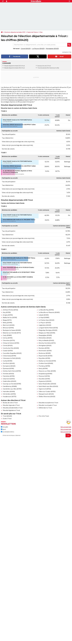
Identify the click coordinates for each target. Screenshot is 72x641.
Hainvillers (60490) (9, 391)
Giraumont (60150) (9, 379)
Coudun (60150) (8, 350)
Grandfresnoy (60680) (10, 386)
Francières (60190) (8, 376)
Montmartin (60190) (45, 350)
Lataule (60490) (44, 315)
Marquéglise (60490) (45, 335)
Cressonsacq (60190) (9, 356)
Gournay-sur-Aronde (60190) (12, 384)
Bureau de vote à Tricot (10, 403)
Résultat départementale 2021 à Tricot (14, 65)
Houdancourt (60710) (9, 396)
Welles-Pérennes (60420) (47, 396)
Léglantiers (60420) (45, 325)
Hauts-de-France (32, 32)
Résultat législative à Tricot (11, 410)
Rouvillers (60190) (44, 379)
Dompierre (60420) (9, 366)
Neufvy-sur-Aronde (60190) (47, 361)
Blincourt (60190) (8, 328)
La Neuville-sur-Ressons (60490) (49, 312)
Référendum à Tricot (45, 408)
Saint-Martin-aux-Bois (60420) (48, 386)
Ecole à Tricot (7, 418)
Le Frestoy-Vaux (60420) (46, 320)
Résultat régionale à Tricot (11, 405)
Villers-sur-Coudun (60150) (47, 391)
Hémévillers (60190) (9, 394)
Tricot (39, 68)
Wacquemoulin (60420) (46, 394)
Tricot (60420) (7, 416)
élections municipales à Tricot (18, 100)
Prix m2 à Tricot (44, 416)
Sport (3, 429)
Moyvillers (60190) (44, 358)
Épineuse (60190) (8, 368)
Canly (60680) (7, 335)
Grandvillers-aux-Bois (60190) (12, 389)
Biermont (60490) (8, 325)
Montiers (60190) (44, 348)
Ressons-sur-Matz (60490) (47, 371)
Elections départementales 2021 (14, 32)
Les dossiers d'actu (7, 432)
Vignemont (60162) (45, 389)
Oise (41, 32)
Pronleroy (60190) (44, 366)
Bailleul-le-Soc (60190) (10, 317)
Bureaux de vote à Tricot (44, 65)
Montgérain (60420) (52, 48)
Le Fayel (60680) (44, 317)
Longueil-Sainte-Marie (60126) (48, 328)
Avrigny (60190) (8, 315)
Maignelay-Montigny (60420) (48, 330)
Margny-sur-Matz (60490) (47, 333)
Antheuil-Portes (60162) (10, 310)
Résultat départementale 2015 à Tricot (14, 68)
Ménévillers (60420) (45, 338)
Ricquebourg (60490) (45, 373)
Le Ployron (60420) (38, 48)
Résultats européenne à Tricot (48, 403)
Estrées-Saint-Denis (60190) (12, 371)
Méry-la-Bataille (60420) (46, 340)
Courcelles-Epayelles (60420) (12, 353)
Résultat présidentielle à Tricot (12, 408)
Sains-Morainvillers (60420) (47, 384)
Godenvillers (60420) (9, 381)
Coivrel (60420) (25, 48)
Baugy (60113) (7, 320)
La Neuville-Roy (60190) (46, 310)
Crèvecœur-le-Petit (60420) (11, 358)
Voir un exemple (66, 427)
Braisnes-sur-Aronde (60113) (12, 333)
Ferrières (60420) (8, 373)
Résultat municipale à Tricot (48, 405)
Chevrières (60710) (9, 340)
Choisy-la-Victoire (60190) (11, 343)
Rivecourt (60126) (44, 376)
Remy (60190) (43, 368)
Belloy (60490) (7, 322)
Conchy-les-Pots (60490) (11, 348)
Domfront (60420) (9, 363)
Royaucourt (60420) (45, 381)
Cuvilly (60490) (7, 361)
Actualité (4, 427)
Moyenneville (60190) (45, 356)
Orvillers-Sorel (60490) (46, 363)
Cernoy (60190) (7, 338)
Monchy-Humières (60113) (47, 343)
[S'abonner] (36, 435)
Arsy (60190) (7, 312)
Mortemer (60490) (45, 353)
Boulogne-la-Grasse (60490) (12, 330)
